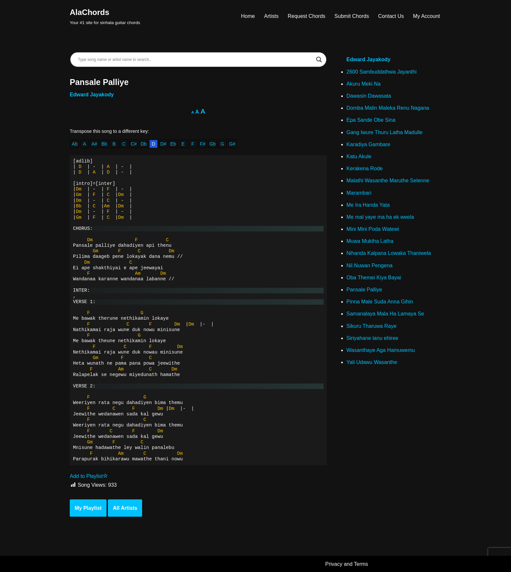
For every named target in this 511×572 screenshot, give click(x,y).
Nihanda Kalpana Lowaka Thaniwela (388, 253)
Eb (173, 143)
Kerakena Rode (364, 168)
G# (232, 143)
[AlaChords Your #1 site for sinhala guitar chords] (105, 16)
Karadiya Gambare (368, 144)
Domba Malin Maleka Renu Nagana (387, 108)
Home (248, 16)
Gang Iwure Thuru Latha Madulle (384, 132)
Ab (75, 143)
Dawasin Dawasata (368, 96)
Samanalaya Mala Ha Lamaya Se (385, 313)
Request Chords (307, 16)
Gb (213, 143)
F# (203, 143)
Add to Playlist (89, 476)
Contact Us (391, 16)
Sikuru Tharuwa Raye (371, 326)
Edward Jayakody (92, 94)
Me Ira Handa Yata (368, 205)
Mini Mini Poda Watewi (372, 229)
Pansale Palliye (364, 289)
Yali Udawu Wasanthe (371, 362)
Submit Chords (351, 16)
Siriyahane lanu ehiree (372, 338)
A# (94, 143)
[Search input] (195, 59)
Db (143, 143)
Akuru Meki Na (363, 84)
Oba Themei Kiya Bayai (373, 277)
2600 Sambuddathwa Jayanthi (381, 72)
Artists (271, 16)
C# (134, 143)
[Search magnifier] (319, 59)
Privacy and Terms (346, 564)
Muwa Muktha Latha (369, 241)
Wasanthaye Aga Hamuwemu (380, 350)
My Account (426, 16)
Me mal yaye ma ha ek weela (380, 217)
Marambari (358, 193)
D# (163, 143)
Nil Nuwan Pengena (369, 265)
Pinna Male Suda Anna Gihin (379, 301)
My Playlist (88, 508)
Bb (104, 143)
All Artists (125, 508)
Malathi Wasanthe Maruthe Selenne (387, 180)
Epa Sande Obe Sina (370, 120)
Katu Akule (359, 156)
